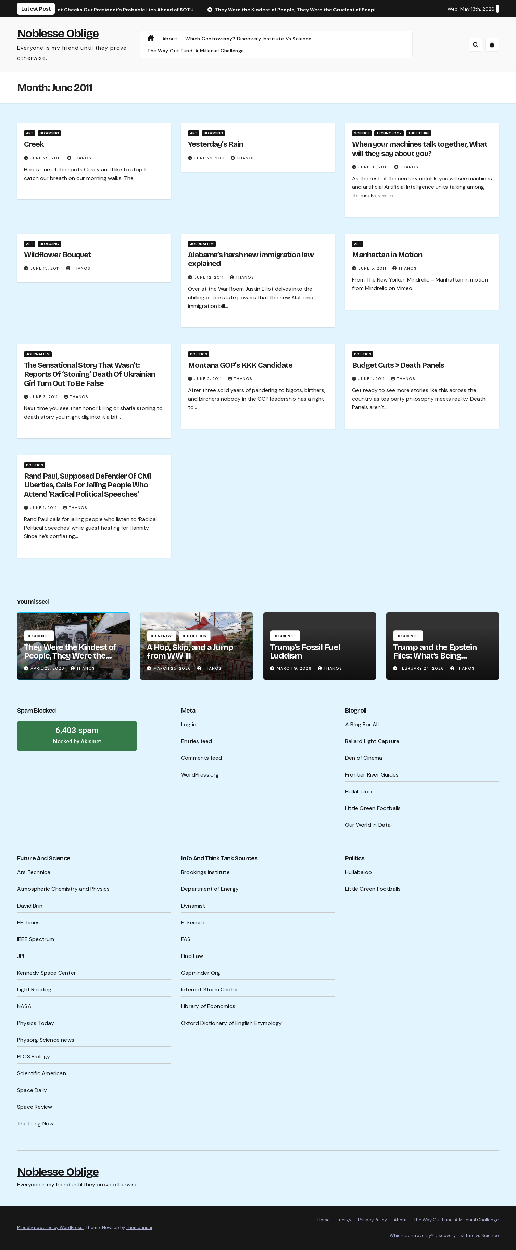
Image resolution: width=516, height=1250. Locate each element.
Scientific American (41, 1073)
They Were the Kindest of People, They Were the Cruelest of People (70, 655)
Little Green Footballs (373, 808)
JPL (21, 956)
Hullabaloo (358, 791)
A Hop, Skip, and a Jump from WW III (190, 651)
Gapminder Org (201, 972)
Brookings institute (205, 872)
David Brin (29, 905)
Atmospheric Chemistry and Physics (63, 889)
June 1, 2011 (372, 378)
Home (323, 1220)
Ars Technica (33, 872)
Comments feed (201, 757)
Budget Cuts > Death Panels (398, 365)
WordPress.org (200, 774)
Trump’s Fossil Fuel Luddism (305, 651)
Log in (188, 724)
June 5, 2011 (373, 268)
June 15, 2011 (45, 268)
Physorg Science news (45, 1039)
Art (29, 133)
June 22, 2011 (210, 158)
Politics (198, 354)
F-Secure (193, 922)
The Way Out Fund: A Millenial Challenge (195, 51)
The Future (418, 133)
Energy (163, 636)
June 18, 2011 (373, 167)
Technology (389, 133)
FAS (186, 939)
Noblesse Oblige (58, 33)
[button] (475, 45)
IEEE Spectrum (35, 939)
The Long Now (35, 1123)
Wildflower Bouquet (57, 254)
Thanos (79, 158)
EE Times (28, 922)
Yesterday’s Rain (215, 144)
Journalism (202, 244)
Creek (34, 144)
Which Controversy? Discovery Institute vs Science (248, 39)
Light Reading (34, 989)
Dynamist (193, 905)
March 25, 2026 (172, 668)
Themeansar (139, 1228)
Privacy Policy (372, 1220)
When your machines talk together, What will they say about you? (419, 149)
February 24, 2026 (422, 668)
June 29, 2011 (46, 158)
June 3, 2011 (44, 397)
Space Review (34, 1106)
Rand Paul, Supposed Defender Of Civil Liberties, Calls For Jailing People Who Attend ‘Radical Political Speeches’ (87, 485)
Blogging (49, 133)
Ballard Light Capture (372, 741)
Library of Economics (208, 1006)
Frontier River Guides (372, 774)
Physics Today (35, 1023)
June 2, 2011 (208, 378)
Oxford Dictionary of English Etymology (231, 1023)
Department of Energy (210, 889)
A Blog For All (362, 724)
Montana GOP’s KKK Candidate (240, 365)
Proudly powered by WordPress (50, 1228)
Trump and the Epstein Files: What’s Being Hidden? (435, 655)
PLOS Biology (33, 1056)
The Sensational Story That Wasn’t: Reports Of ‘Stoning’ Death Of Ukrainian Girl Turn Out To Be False (89, 374)
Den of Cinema (363, 757)
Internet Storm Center (209, 989)
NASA (24, 1006)
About (170, 39)
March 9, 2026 (295, 668)
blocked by (77, 735)
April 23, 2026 (48, 668)
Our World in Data (368, 825)
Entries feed (196, 741)
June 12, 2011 (209, 277)
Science (362, 133)
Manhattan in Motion (387, 254)
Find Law (192, 956)
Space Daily (32, 1090)
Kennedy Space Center (46, 972)
